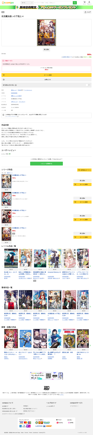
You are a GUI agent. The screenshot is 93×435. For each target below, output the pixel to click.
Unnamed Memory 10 (54, 272)
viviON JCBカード (67, 57)
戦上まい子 (36, 278)
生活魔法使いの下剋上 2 (19, 193)
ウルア (64, 278)
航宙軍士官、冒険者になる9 (10, 314)
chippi (78, 278)
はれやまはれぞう (23, 358)
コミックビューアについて (12, 116)
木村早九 (6, 358)
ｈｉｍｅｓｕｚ (28, 90)
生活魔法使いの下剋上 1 (19, 175)
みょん (39, 358)
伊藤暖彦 (13, 319)
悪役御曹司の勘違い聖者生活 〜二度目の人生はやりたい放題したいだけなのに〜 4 (39, 273)
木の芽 (41, 278)
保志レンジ (14, 90)
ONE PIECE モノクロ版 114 (83, 353)
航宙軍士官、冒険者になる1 (25, 314)
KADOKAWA (14, 93)
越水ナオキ (56, 278)
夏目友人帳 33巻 (67, 352)
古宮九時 (50, 278)
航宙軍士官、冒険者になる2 (39, 314)
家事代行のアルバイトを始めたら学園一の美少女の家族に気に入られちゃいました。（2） (69, 273)
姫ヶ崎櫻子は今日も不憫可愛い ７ (54, 353)
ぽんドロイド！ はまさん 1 (25, 353)
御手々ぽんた (84, 278)
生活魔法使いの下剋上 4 (19, 228)
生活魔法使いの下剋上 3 (19, 210)
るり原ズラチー (22, 278)
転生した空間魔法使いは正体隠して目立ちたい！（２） (25, 273)
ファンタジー (22, 101)
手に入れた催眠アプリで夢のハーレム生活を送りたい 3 (39, 353)
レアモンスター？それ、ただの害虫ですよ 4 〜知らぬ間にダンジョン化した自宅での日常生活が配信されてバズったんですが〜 (84, 273)
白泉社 (64, 356)
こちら (62, 394)
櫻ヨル (35, 358)
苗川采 (5, 278)
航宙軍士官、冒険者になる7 (83, 314)
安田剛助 (50, 358)
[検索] (75, 2)
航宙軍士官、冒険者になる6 (68, 314)
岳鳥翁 (29, 278)
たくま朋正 (7, 319)
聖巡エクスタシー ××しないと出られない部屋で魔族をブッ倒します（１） (10, 353)
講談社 (5, 356)
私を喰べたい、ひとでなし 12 (10, 273)
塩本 (68, 278)
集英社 (78, 356)
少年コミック (14, 101)
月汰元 (19, 90)
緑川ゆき (64, 358)
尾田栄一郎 (79, 358)
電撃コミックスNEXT (16, 96)
